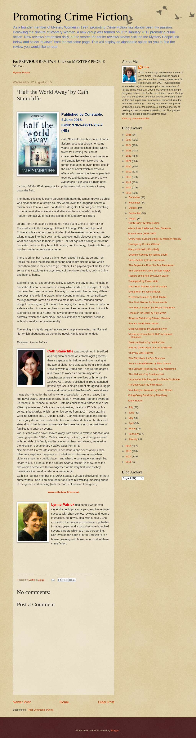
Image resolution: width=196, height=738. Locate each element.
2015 (129, 192)
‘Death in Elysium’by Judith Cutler (146, 342)
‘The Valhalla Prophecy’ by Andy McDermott (152, 368)
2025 (129, 139)
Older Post (106, 702)
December (135, 197)
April (131, 423)
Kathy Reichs (135, 400)
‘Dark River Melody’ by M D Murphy (147, 286)
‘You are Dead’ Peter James (143, 323)
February (134, 433)
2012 (129, 456)
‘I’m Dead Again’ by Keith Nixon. (145, 384)
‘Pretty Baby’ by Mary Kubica (143, 222)
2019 (129, 171)
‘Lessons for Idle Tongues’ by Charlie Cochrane (154, 379)
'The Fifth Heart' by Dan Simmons (146, 358)
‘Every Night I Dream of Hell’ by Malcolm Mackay (154, 238)
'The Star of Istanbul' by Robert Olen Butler (151, 307)
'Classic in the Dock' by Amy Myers (147, 312)
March (132, 428)
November (135, 202)
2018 (129, 177)
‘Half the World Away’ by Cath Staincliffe (150, 347)
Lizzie (145, 67)
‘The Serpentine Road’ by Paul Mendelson (151, 265)
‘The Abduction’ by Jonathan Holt (146, 374)
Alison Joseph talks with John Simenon (149, 228)
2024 (129, 145)
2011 (129, 461)
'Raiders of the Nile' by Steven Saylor (148, 275)
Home (64, 702)
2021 (129, 161)
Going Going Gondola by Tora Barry (147, 395)
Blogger (115, 730)
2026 (129, 134)
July (131, 407)
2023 (129, 150)
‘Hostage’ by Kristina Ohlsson (144, 244)
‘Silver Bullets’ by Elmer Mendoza (146, 260)
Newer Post (22, 702)
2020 (129, 166)
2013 (129, 451)
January (133, 439)
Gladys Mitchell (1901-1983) (143, 249)
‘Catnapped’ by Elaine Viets (143, 281)
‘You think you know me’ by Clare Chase (150, 390)
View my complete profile (135, 118)
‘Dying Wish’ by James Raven (144, 291)
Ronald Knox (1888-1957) (142, 233)
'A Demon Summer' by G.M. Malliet (147, 297)
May (131, 418)
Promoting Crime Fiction (70, 16)
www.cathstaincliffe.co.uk (63, 492)
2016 (129, 187)
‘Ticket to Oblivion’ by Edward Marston (149, 318)
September (135, 213)
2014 (129, 446)
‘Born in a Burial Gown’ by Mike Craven (149, 363)
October (133, 207)
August (133, 218)
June (132, 412)
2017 (129, 182)
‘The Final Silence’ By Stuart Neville (147, 302)
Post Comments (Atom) (41, 709)
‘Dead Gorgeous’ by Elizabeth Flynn (147, 328)
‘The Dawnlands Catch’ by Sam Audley (149, 270)
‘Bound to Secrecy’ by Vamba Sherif (147, 254)
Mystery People (21, 72)
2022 (129, 155)
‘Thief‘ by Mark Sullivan (140, 352)
